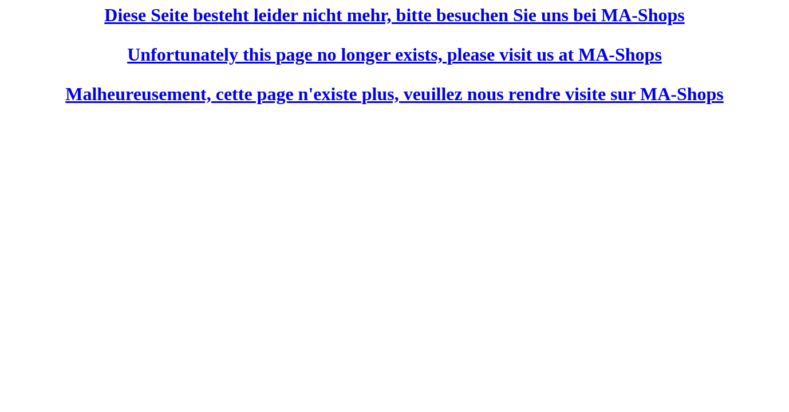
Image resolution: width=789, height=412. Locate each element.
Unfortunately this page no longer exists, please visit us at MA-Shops (394, 54)
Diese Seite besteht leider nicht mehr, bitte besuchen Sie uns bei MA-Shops (394, 15)
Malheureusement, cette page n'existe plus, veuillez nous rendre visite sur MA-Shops (394, 94)
